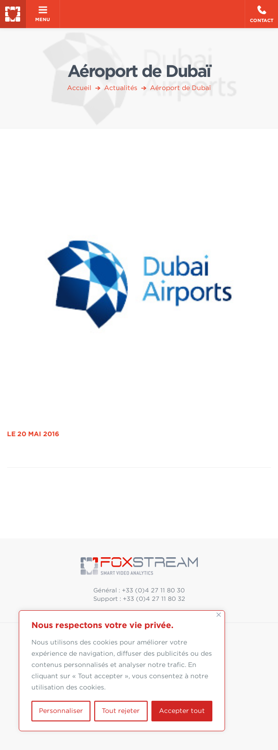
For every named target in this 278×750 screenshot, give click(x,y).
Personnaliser (61, 711)
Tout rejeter (121, 711)
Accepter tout (182, 711)
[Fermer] (219, 615)
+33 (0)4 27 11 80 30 (153, 591)
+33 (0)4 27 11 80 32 (154, 599)
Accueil (79, 88)
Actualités (120, 88)
